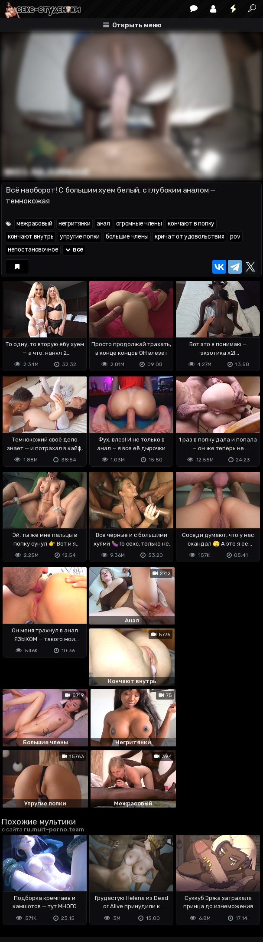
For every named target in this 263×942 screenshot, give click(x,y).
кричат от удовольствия (189, 236)
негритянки (74, 223)
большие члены (127, 236)
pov (235, 236)
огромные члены (139, 223)
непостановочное (33, 249)
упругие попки (80, 236)
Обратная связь (91, 891)
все (74, 249)
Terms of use (46, 891)
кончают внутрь (31, 236)
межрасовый (34, 223)
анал (103, 223)
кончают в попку (191, 223)
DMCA (15, 891)
